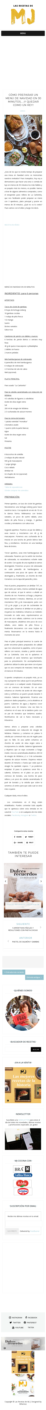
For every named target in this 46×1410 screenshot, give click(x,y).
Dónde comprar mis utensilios (16, 490)
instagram (15, 1317)
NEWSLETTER (23, 1120)
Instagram (25, 815)
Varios (22, 111)
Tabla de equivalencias (13, 487)
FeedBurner (34, 1231)
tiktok (31, 1327)
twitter (15, 1322)
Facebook (16, 815)
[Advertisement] (23, 64)
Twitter (33, 815)
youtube (18, 1327)
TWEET (29, 837)
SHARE (18, 837)
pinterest (30, 1322)
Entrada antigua (34, 977)
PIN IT (29, 842)
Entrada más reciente (14, 972)
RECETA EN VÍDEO (12, 225)
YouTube (15, 812)
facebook (31, 1317)
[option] (23, 891)
